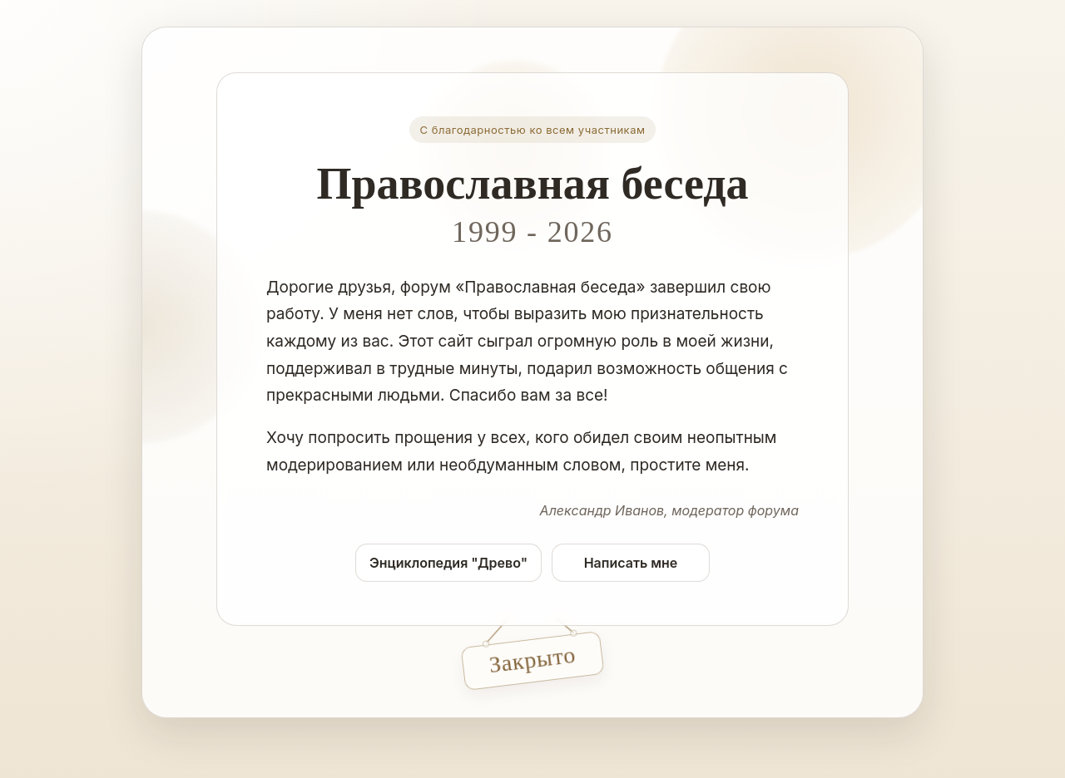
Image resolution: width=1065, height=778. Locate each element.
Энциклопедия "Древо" (448, 562)
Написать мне (631, 562)
